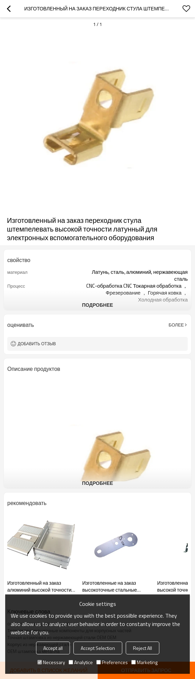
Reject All (142, 648)
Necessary (51, 662)
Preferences (112, 662)
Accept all (53, 648)
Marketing (144, 662)
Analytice (81, 662)
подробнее (97, 304)
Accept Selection (98, 648)
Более (176, 324)
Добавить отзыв (37, 343)
